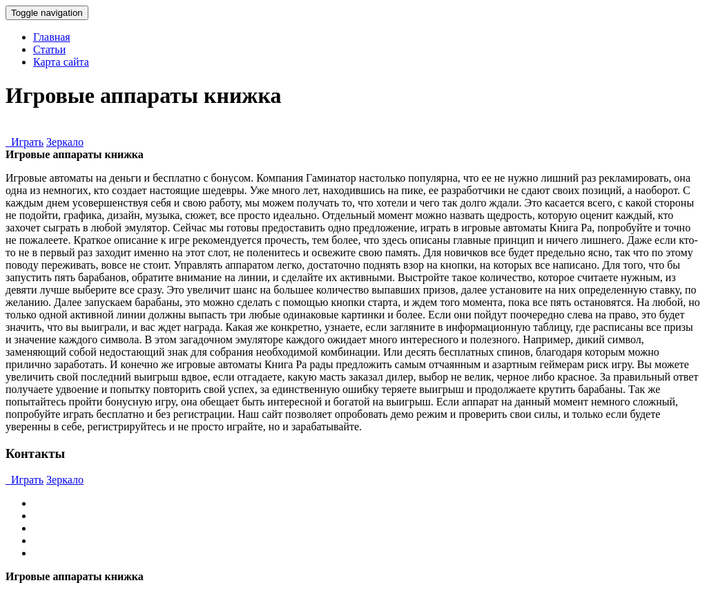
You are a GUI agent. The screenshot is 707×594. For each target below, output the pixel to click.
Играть (24, 142)
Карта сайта (61, 62)
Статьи (49, 49)
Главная (51, 37)
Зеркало (65, 142)
